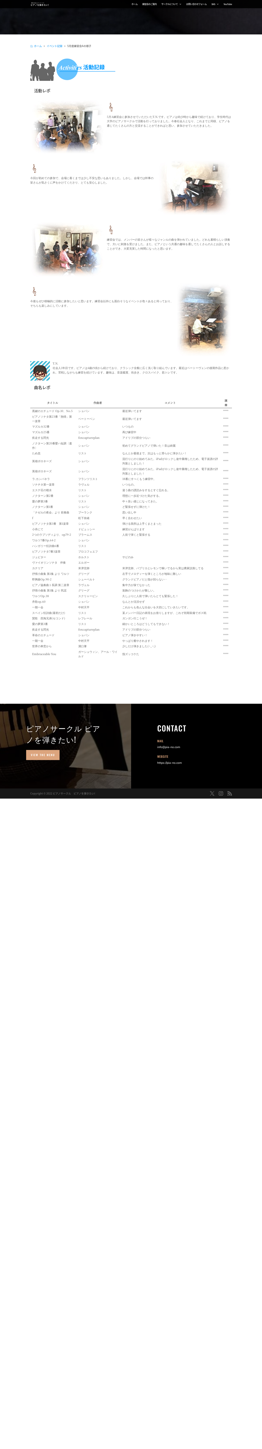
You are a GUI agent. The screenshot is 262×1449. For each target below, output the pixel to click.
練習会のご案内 (149, 4)
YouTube (228, 4)
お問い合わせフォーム (196, 4)
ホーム (134, 4)
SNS (213, 4)
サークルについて (169, 4)
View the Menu (43, 755)
